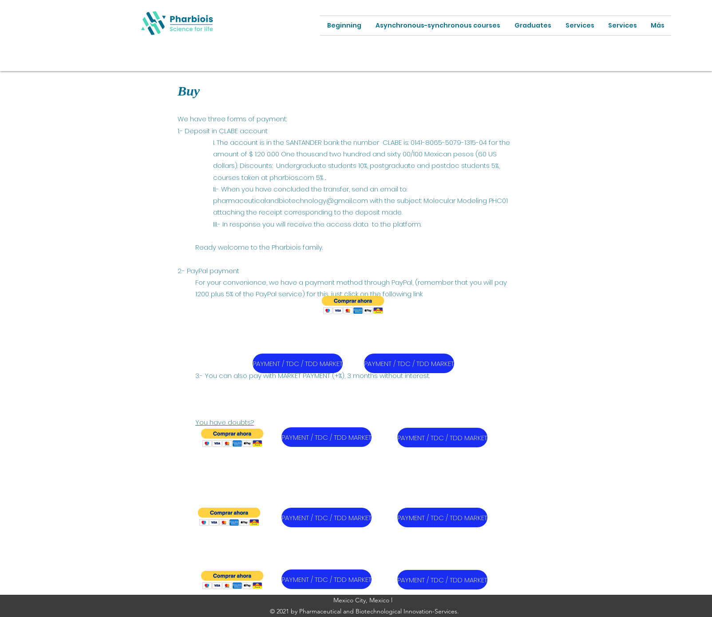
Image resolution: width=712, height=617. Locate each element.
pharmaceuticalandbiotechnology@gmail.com (290, 200)
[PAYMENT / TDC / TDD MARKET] (298, 363)
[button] (353, 305)
